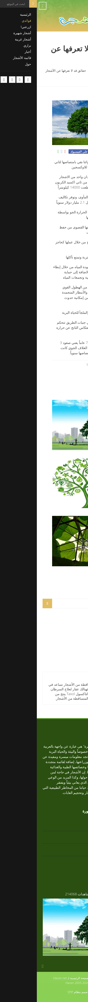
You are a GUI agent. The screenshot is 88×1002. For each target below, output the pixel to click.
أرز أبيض (75, 643)
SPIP (33, 992)
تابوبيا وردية (73, 655)
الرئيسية (76, 70)
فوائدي (60, 70)
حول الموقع (65, 978)
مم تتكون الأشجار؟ (66, 571)
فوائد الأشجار (71, 455)
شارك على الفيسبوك (46, 151)
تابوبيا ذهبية (73, 630)
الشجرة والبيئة (70, 513)
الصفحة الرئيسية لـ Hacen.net (34, 978)
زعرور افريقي (72, 860)
